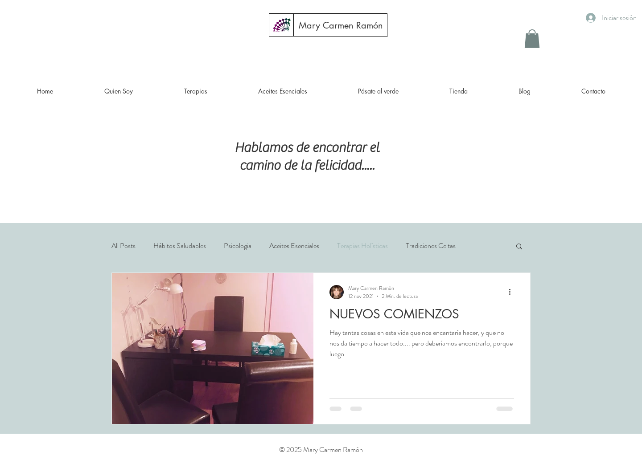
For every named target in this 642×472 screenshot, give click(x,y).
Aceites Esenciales (294, 246)
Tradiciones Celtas (431, 246)
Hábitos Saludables (179, 246)
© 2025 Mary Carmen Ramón (321, 449)
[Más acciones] (512, 292)
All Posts (123, 246)
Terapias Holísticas (362, 246)
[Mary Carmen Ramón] (341, 25)
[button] (532, 38)
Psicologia (237, 246)
